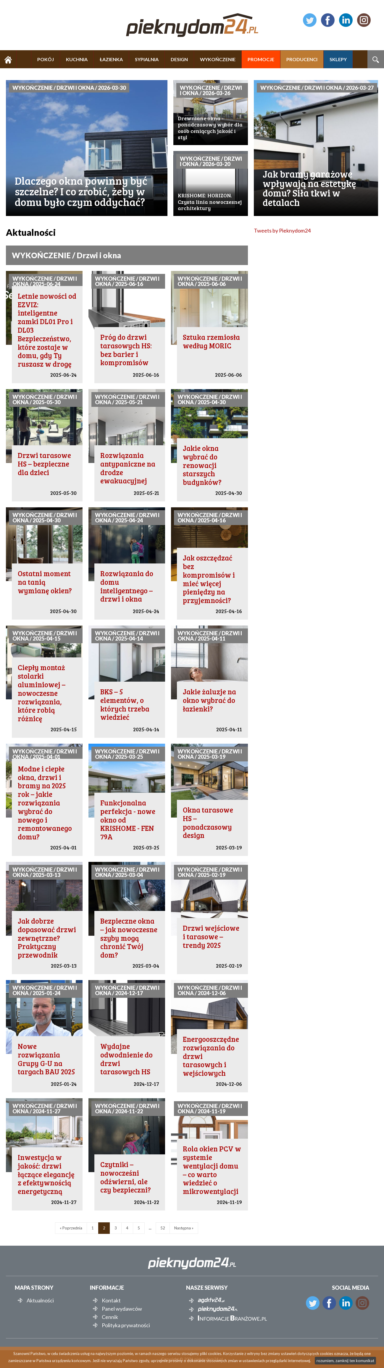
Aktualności (40, 1300)
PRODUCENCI (301, 59)
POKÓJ (45, 59)
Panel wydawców (122, 1308)
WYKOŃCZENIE (217, 59)
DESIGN (179, 59)
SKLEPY (338, 59)
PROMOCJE (261, 59)
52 (162, 1228)
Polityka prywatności (126, 1325)
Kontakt (111, 1300)
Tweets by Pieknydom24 (282, 230)
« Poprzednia (71, 1228)
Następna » (183, 1228)
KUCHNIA (77, 59)
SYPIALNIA (147, 59)
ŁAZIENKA (111, 59)
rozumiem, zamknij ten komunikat (345, 1360)
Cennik (110, 1317)
